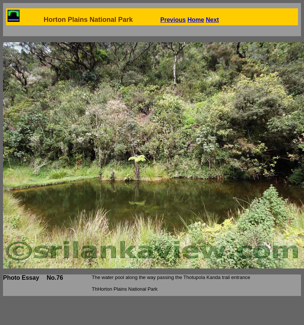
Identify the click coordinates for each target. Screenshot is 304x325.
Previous (173, 20)
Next (212, 20)
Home (195, 20)
